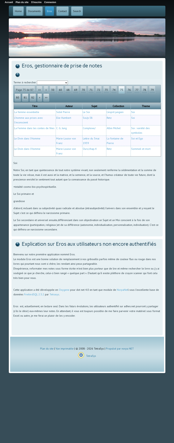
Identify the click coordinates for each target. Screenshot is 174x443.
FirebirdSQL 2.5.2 (34, 294)
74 (113, 90)
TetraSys (91, 356)
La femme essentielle (26, 112)
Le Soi (86, 112)
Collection (118, 106)
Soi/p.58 (88, 118)
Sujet (94, 106)
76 (129, 90)
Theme (146, 106)
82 (32, 97)
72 (98, 90)
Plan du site (47, 348)
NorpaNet (122, 290)
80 (17, 97)
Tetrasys (54, 294)
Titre (34, 106)
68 (68, 90)
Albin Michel (114, 128)
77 (136, 90)
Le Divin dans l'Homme (27, 138)
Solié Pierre (63, 112)
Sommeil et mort (140, 149)
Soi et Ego (137, 138)
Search (77, 11)
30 (52, 90)
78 (144, 90)
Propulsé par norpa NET (120, 348)
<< (39, 90)
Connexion (50, 2)
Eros (49, 11)
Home (18, 11)
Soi (133, 112)
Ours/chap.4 (90, 149)
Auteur (69, 106)
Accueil (9, 2)
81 (25, 97)
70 (83, 90)
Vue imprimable (65, 348)
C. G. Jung (61, 128)
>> (46, 97)
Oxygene (64, 290)
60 (60, 90)
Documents (34, 11)
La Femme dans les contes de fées (34, 128)
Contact (62, 11)
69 (75, 90)
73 (106, 90)
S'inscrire (36, 2)
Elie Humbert (63, 118)
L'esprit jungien (115, 112)
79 (152, 90)
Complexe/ (89, 128)
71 (91, 90)
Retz (109, 118)
